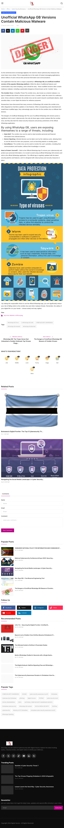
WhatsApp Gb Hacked (14, 326)
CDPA (19, 702)
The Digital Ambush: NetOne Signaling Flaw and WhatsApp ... (34, 665)
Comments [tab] (5, 494)
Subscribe (58, 808)
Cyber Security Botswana (19, 9)
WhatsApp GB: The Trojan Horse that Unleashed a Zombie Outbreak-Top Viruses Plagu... (16, 341)
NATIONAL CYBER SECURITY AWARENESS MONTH (38, 702)
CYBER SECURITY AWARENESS (44, 322)
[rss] (34, 756)
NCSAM (24, 694)
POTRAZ (41, 698)
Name (3, 500)
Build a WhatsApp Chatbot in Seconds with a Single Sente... (34, 655)
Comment (4, 516)
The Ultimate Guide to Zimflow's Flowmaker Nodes (31, 645)
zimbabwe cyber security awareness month (43, 710)
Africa (8, 9)
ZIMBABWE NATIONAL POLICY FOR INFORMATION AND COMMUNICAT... (38, 548)
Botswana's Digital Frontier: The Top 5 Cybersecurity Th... (22, 431)
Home (3, 9)
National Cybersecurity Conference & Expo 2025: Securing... (34, 558)
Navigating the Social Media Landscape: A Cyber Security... (22, 479)
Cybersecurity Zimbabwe (9, 698)
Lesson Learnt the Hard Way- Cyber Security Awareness (34, 787)
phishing (22, 698)
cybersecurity (6, 710)
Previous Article (16, 337)
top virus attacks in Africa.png (12, 315)
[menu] (2, 3)
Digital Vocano (32, 698)
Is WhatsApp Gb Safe (27, 322)
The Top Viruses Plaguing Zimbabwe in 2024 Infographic (34, 776)
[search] (61, 3)
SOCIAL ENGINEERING (8, 702)
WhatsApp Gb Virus (13, 322)
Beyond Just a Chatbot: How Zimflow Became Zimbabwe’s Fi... (35, 635)
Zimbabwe (54, 694)
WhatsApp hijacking (7, 714)
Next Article (48, 337)
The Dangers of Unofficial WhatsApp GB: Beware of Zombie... (34, 588)
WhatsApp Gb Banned (29, 326)
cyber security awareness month (39, 694)
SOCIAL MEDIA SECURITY (42, 706)
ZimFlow (54, 706)
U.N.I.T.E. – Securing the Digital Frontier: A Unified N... (32, 625)
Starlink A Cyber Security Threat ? (27, 765)
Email (3, 508)
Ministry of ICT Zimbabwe (20, 710)
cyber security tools (52, 698)
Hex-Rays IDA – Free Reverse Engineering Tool (29, 578)
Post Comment (7, 530)
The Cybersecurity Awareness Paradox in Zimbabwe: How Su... (35, 675)
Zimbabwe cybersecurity (9, 706)
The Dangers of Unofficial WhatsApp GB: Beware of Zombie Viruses (48, 340)
